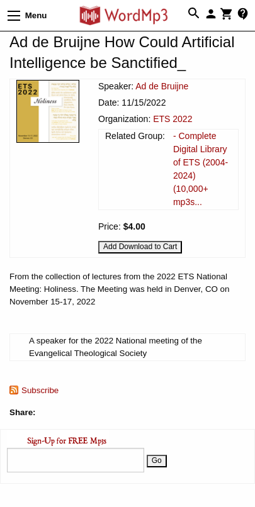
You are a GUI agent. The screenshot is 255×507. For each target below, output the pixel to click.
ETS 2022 (172, 119)
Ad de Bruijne (161, 86)
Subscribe (40, 390)
